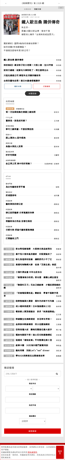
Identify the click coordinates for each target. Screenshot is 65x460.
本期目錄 (27, 9)
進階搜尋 (32, 431)
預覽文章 (37, 9)
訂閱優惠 (46, 86)
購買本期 (17, 86)
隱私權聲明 (32, 452)
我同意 (60, 452)
